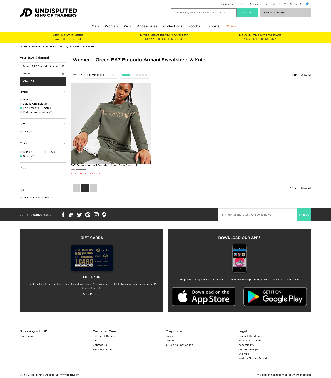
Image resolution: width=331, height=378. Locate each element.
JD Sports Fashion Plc (179, 344)
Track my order (259, 4)
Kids (127, 26)
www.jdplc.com (69, 374)
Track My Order (102, 349)
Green (43, 73)
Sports (214, 26)
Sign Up (304, 214)
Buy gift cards (91, 294)
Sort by (77, 74)
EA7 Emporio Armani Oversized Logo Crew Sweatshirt (105, 163)
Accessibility (246, 344)
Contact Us (100, 344)
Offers (230, 26)
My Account (227, 4)
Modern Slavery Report (252, 358)
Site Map (243, 353)
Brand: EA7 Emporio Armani (43, 66)
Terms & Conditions (250, 336)
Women (111, 26)
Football (195, 26)
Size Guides (27, 336)
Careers (170, 336)
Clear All (28, 81)
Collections (172, 26)
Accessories (147, 26)
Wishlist (278, 4)
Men (95, 26)
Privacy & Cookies (249, 340)
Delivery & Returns (104, 336)
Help (242, 4)
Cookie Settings (248, 349)
